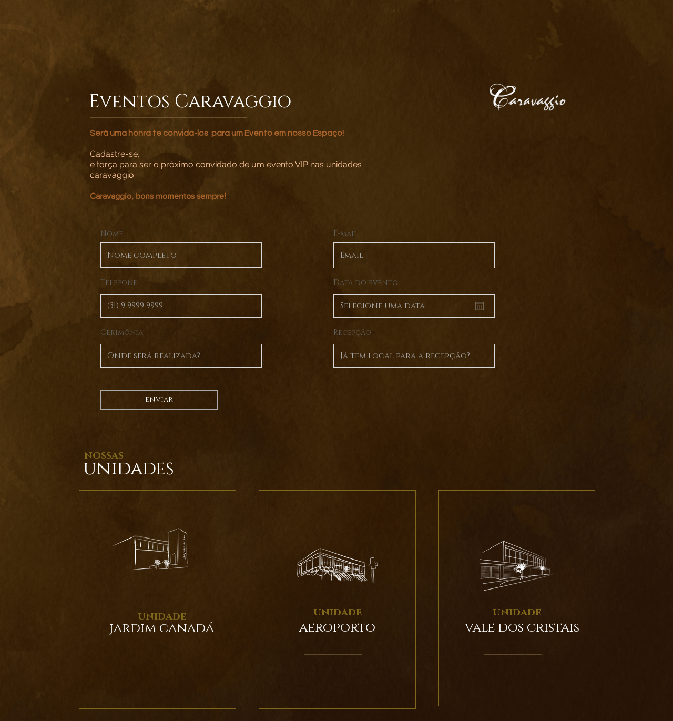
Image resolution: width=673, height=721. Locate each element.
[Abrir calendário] (479, 306)
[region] (157, 599)
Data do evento (365, 283)
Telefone (118, 283)
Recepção (352, 333)
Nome (111, 234)
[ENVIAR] (159, 400)
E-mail (345, 234)
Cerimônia (121, 333)
